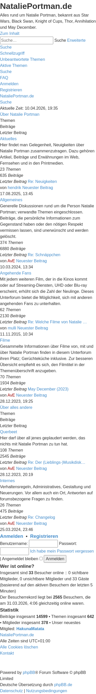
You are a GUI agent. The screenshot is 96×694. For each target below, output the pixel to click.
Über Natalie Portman (19, 114)
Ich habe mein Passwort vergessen (62, 551)
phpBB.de (63, 685)
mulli (12, 328)
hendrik (14, 187)
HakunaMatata (30, 629)
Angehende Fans (15, 273)
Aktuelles (8, 139)
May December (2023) (48, 389)
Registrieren (44, 536)
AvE (11, 261)
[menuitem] (22, 59)
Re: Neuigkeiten (42, 181)
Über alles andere (16, 407)
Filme (5, 340)
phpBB (29, 672)
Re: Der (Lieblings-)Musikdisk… (57, 462)
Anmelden (11, 536)
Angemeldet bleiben (22, 559)
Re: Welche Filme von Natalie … (57, 322)
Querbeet (8, 432)
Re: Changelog (41, 517)
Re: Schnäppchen (44, 255)
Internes (7, 481)
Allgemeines (11, 200)
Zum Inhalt (9, 33)
